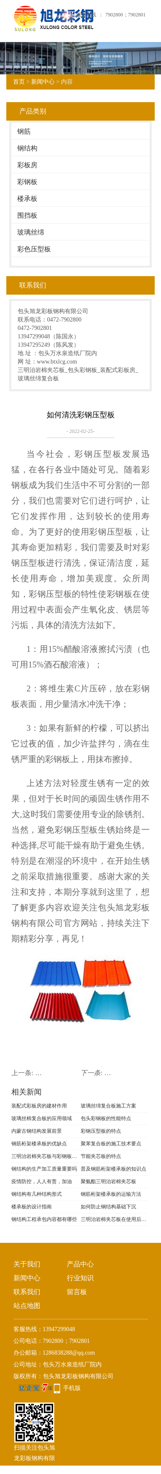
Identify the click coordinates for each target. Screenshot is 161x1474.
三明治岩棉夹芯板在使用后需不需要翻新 (114, 1219)
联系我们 (26, 1291)
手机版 (72, 1388)
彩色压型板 (34, 249)
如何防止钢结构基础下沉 (108, 1207)
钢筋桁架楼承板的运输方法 (111, 1194)
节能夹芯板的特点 (101, 1156)
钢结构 (27, 148)
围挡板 (27, 215)
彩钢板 (27, 181)
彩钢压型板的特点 (101, 1131)
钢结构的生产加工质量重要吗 (44, 1169)
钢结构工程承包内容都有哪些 (44, 1219)
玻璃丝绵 (30, 232)
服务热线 (86, 15)
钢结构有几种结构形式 (36, 1194)
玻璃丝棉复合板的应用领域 (41, 1118)
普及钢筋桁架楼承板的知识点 (113, 1169)
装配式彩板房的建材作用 (39, 1106)
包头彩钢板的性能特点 (106, 1118)
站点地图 (26, 1305)
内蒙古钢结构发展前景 (36, 1131)
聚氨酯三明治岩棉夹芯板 (108, 1181)
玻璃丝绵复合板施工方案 (108, 1106)
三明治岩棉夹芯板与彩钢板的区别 (45, 1156)
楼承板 (27, 198)
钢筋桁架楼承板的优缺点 (39, 1144)
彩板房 (27, 165)
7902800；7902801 (126, 15)
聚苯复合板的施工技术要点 (111, 1144)
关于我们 (26, 1264)
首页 (19, 82)
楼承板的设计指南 (31, 1207)
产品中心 (80, 1264)
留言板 (77, 1291)
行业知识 (80, 1278)
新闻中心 (43, 82)
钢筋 (24, 131)
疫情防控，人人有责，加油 (41, 1181)
